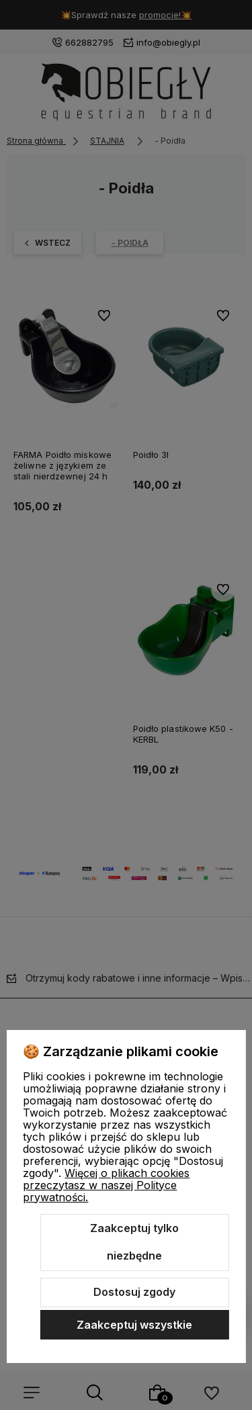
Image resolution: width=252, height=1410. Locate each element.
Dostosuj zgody (134, 1292)
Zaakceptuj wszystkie (134, 1324)
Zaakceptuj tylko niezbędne (134, 1242)
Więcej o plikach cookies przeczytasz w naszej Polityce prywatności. (106, 1185)
